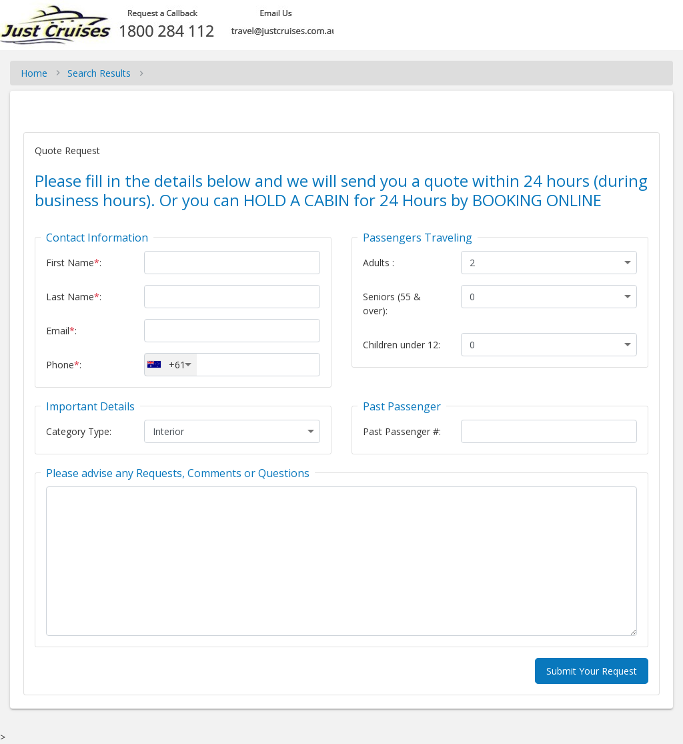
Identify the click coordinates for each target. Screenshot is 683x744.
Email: (61, 330)
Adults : (378, 262)
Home (34, 73)
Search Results (99, 73)
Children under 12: (401, 344)
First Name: (73, 262)
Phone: (63, 364)
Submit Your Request (591, 671)
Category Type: (78, 431)
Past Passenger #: (402, 431)
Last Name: (73, 296)
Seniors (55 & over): (392, 303)
